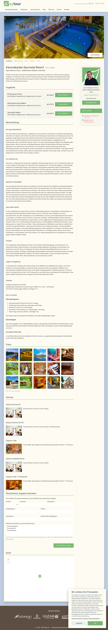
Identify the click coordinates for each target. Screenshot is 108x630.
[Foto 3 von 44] (40, 355)
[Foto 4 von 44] (53, 355)
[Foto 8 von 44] (40, 368)
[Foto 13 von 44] (40, 382)
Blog (44, 9)
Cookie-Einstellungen (77, 618)
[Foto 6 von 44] (12, 368)
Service (59, 9)
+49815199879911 (91, 95)
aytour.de (47, 627)
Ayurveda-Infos (35, 9)
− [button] (8, 562)
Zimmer (32, 61)
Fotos (26, 61)
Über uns (51, 9)
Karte (38, 61)
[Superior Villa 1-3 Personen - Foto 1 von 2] (14, 485)
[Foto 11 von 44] (12, 382)
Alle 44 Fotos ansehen (13, 391)
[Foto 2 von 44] (26, 355)
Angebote (9, 61)
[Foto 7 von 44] (26, 368)
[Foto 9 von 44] (53, 368)
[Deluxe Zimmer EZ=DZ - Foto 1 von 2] (14, 430)
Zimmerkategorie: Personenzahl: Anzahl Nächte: (40, 530)
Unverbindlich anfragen (63, 545)
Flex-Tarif (87, 117)
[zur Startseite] (12, 3)
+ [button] (8, 559)
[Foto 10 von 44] (67, 368)
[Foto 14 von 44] (53, 382)
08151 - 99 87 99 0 (96, 3)
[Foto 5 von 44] (67, 355)
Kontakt (66, 9)
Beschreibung (18, 61)
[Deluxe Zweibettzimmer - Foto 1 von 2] (14, 467)
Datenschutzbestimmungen (17, 537)
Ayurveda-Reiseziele (11, 9)
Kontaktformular (91, 102)
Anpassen (79, 623)
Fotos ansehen (95, 55)
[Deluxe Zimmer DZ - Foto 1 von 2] (14, 412)
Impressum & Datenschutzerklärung (62, 627)
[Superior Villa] (14, 449)
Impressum (85, 618)
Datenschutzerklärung (94, 618)
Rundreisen (24, 9)
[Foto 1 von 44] (12, 355)
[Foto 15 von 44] (67, 382)
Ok (95, 623)
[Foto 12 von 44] (26, 382)
